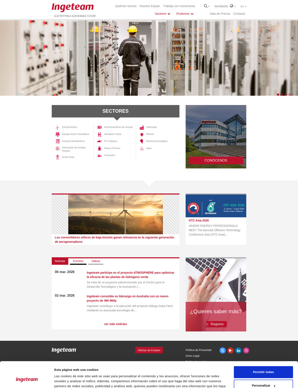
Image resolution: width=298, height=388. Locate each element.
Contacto (239, 13)
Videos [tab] (95, 261)
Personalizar (263, 363)
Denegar (263, 376)
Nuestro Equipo (149, 6)
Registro (217, 324)
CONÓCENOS (215, 160)
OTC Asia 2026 (199, 220)
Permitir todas (263, 349)
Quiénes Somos (125, 6)
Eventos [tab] (78, 261)
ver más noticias (115, 324)
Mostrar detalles (66, 380)
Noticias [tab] (60, 261)
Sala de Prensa (220, 13)
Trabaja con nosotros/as (179, 6)
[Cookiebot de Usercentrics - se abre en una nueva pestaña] (27, 380)
